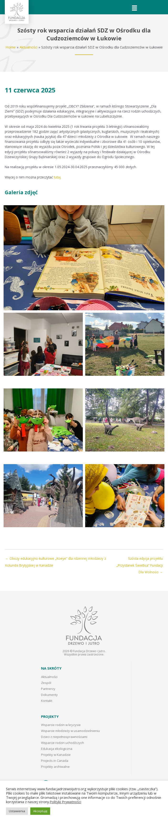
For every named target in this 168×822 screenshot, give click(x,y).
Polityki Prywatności (65, 801)
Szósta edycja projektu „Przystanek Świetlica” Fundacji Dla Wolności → (139, 559)
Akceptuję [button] (40, 811)
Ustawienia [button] (17, 811)
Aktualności (28, 47)
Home (10, 47)
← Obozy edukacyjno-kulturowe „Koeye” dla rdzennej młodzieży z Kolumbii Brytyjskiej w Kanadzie (55, 559)
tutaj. (57, 177)
